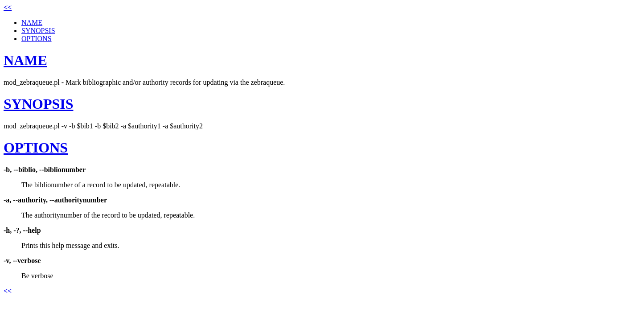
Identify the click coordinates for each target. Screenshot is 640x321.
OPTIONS (36, 38)
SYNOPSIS (38, 30)
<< (8, 7)
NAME (31, 22)
